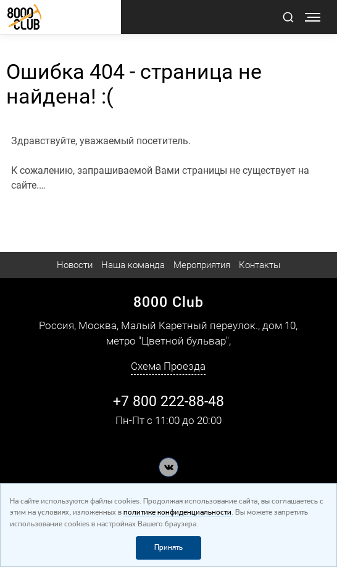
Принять (168, 548)
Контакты (259, 265)
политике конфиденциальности (177, 512)
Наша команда (133, 265)
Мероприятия (201, 265)
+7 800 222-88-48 (168, 401)
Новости (75, 265)
